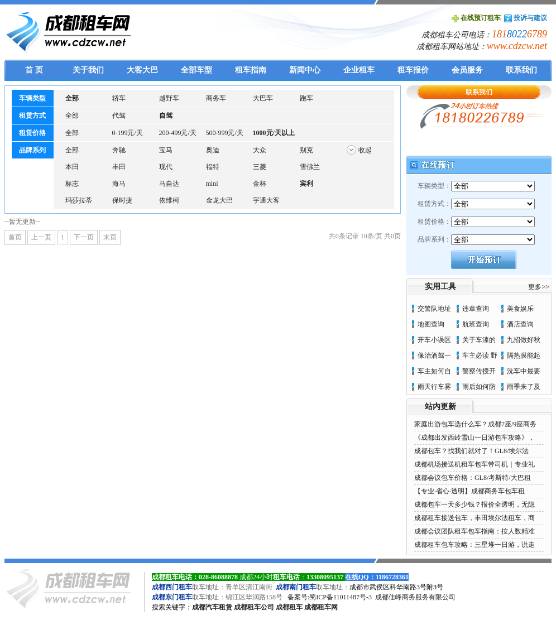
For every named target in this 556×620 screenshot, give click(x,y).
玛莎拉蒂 (78, 200)
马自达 (169, 184)
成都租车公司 (254, 607)
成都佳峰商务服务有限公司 (415, 597)
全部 (72, 115)
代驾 (119, 115)
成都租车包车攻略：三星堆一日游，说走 (474, 545)
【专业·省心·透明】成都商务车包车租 (469, 491)
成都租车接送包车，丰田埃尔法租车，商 (474, 518)
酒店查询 (520, 324)
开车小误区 (434, 340)
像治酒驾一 (434, 355)
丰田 (119, 167)
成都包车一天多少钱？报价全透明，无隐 (474, 504)
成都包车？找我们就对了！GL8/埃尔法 (471, 451)
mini (212, 184)
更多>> (538, 287)
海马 (119, 184)
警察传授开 (479, 371)
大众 (259, 150)
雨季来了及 (523, 387)
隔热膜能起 (523, 355)
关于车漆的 (479, 340)
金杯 (259, 184)
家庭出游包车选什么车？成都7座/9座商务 (475, 424)
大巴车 (263, 98)
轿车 (119, 98)
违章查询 (475, 309)
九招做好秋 (523, 340)
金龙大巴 (219, 200)
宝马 (165, 150)
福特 (212, 167)
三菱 (259, 167)
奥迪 (212, 150)
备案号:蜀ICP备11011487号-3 (329, 597)
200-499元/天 (177, 133)
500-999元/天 (224, 133)
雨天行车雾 (434, 387)
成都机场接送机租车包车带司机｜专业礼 (474, 464)
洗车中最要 (523, 371)
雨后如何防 (479, 387)
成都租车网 (321, 607)
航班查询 (475, 324)
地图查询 (431, 324)
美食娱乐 (520, 309)
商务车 (216, 98)
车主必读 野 (479, 355)
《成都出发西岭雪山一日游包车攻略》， (474, 437)
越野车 (169, 98)
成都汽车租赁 (212, 607)
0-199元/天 (127, 133)
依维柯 (169, 200)
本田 (72, 167)
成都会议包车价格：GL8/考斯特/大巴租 (472, 478)
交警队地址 (434, 309)
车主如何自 (434, 371)
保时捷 (122, 200)
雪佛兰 (310, 167)
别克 (306, 150)
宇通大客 (266, 200)
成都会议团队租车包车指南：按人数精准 (474, 531)
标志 (72, 184)
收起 (365, 150)
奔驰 (119, 150)
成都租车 (289, 607)
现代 (165, 167)
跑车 (306, 98)
